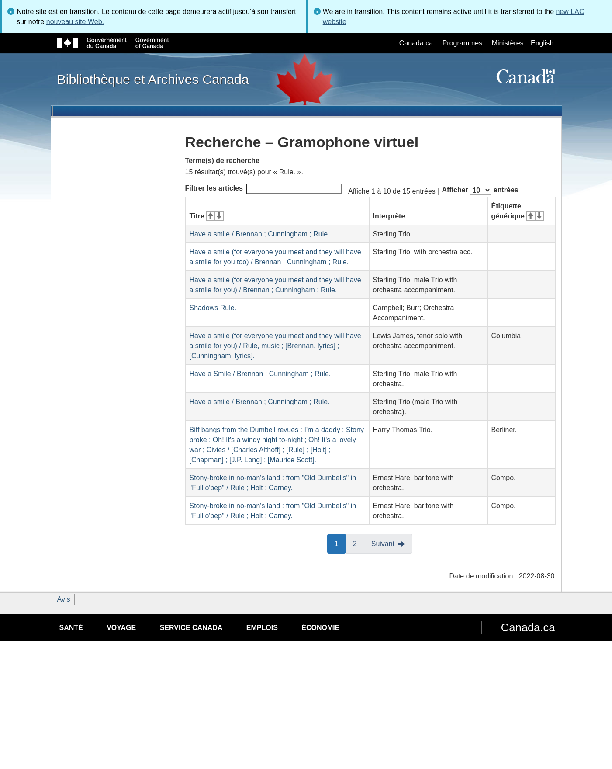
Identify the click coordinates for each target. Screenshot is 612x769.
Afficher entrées (480, 190)
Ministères (508, 43)
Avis (63, 599)
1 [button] (340, 543)
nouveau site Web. (75, 21)
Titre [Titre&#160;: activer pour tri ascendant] (207, 216)
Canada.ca (416, 43)
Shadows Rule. (213, 308)
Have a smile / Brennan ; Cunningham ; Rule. (260, 234)
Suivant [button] (382, 543)
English (542, 43)
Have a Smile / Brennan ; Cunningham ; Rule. (260, 374)
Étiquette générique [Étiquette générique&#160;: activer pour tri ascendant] (517, 211)
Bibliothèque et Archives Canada (153, 79)
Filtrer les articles (263, 189)
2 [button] (358, 543)
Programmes (463, 43)
